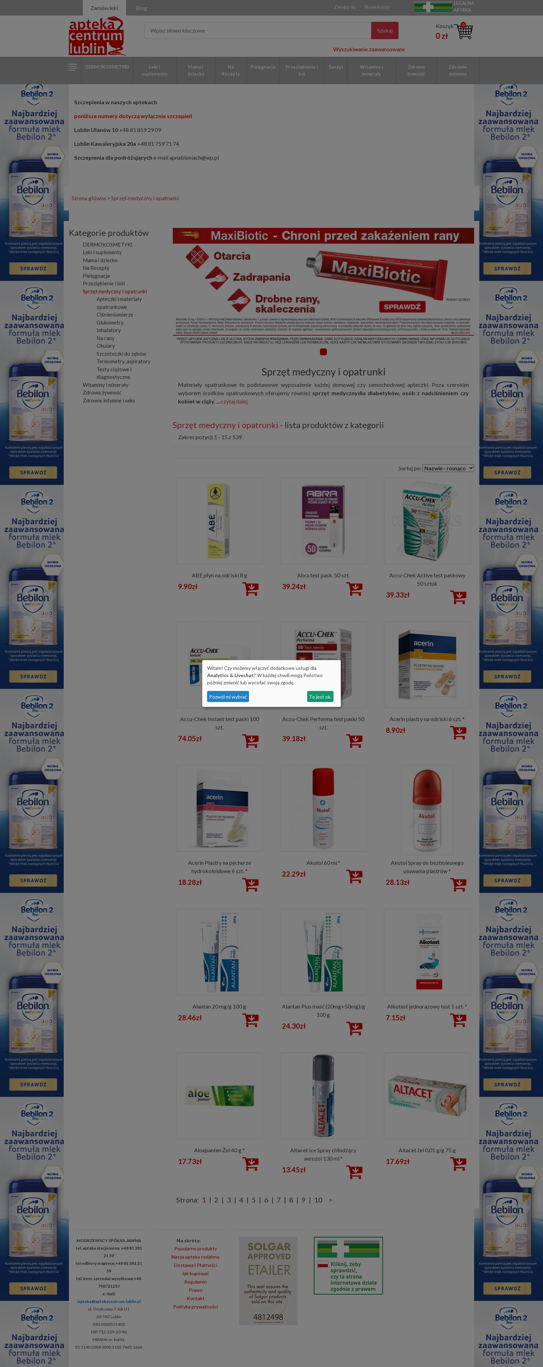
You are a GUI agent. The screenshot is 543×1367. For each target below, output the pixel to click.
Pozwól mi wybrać (228, 697)
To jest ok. (320, 697)
